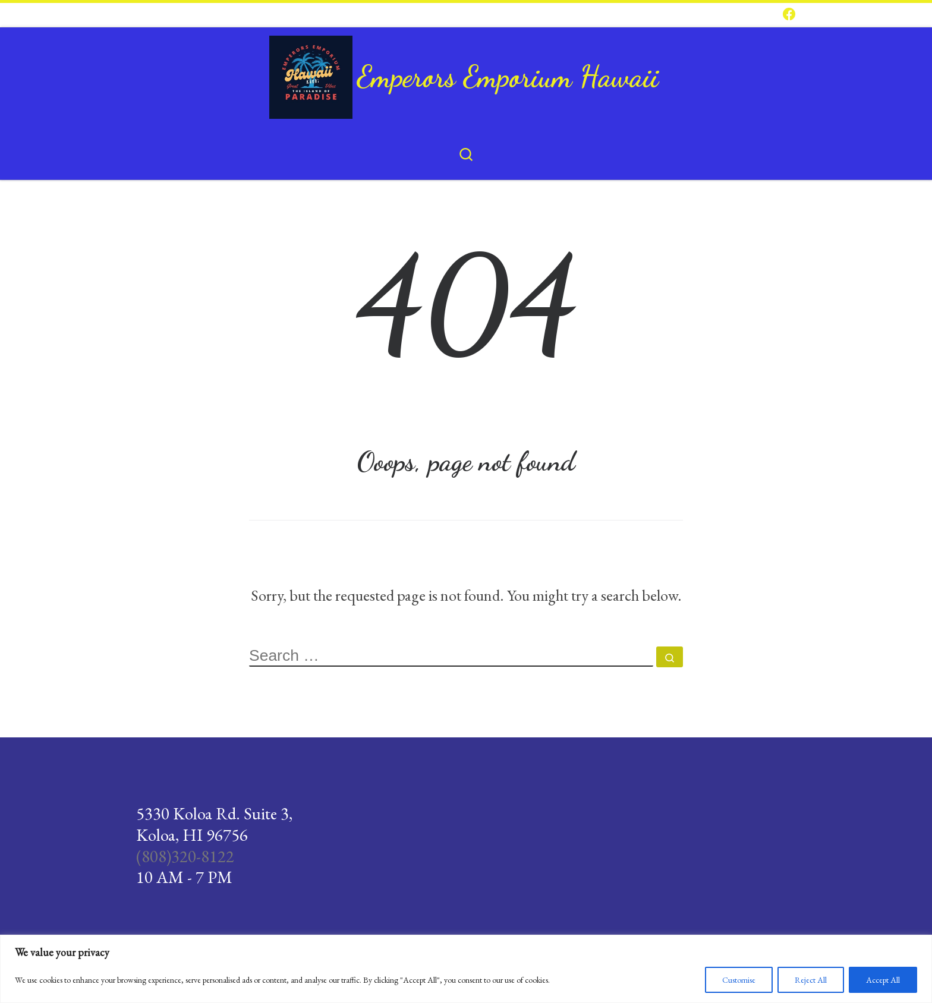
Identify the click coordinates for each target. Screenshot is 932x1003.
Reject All (811, 979)
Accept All (883, 979)
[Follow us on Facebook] (789, 15)
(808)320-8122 (185, 856)
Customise (738, 979)
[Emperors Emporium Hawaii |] (310, 72)
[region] (466, 969)
